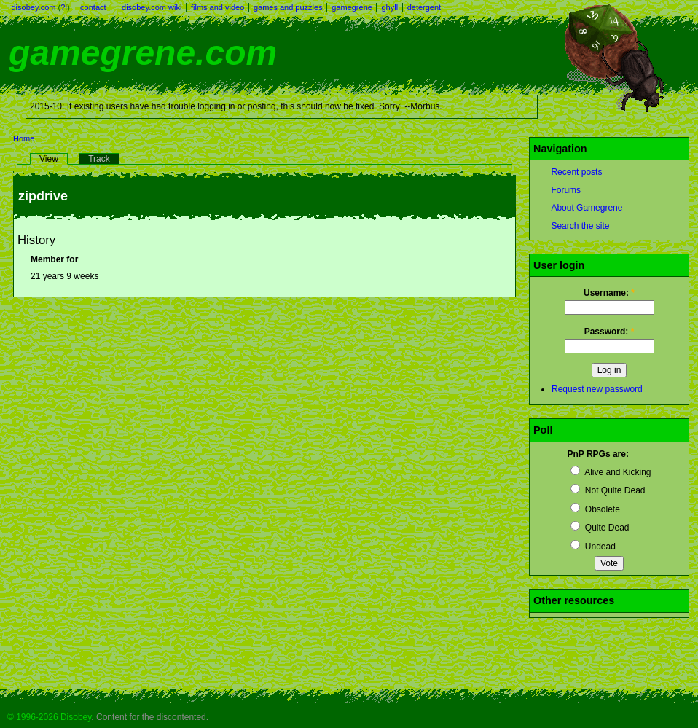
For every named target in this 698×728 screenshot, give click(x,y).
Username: (609, 293)
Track (99, 159)
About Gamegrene (586, 208)
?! (63, 7)
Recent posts (576, 172)
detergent (424, 7)
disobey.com (34, 7)
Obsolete (594, 509)
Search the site (580, 226)
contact (93, 7)
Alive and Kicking (610, 472)
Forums (566, 190)
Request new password (597, 389)
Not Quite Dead (607, 490)
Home (23, 138)
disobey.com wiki (151, 7)
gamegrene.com (143, 53)
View (48, 159)
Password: (609, 331)
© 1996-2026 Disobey (49, 717)
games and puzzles (288, 7)
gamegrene (352, 7)
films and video (217, 7)
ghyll (389, 7)
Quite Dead (599, 527)
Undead (592, 546)
